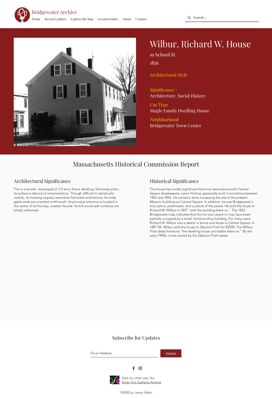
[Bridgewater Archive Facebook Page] (133, 368)
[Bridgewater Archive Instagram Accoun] (140, 368)
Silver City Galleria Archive (141, 382)
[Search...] (221, 17)
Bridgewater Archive (54, 12)
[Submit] (170, 353)
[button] (107, 19)
